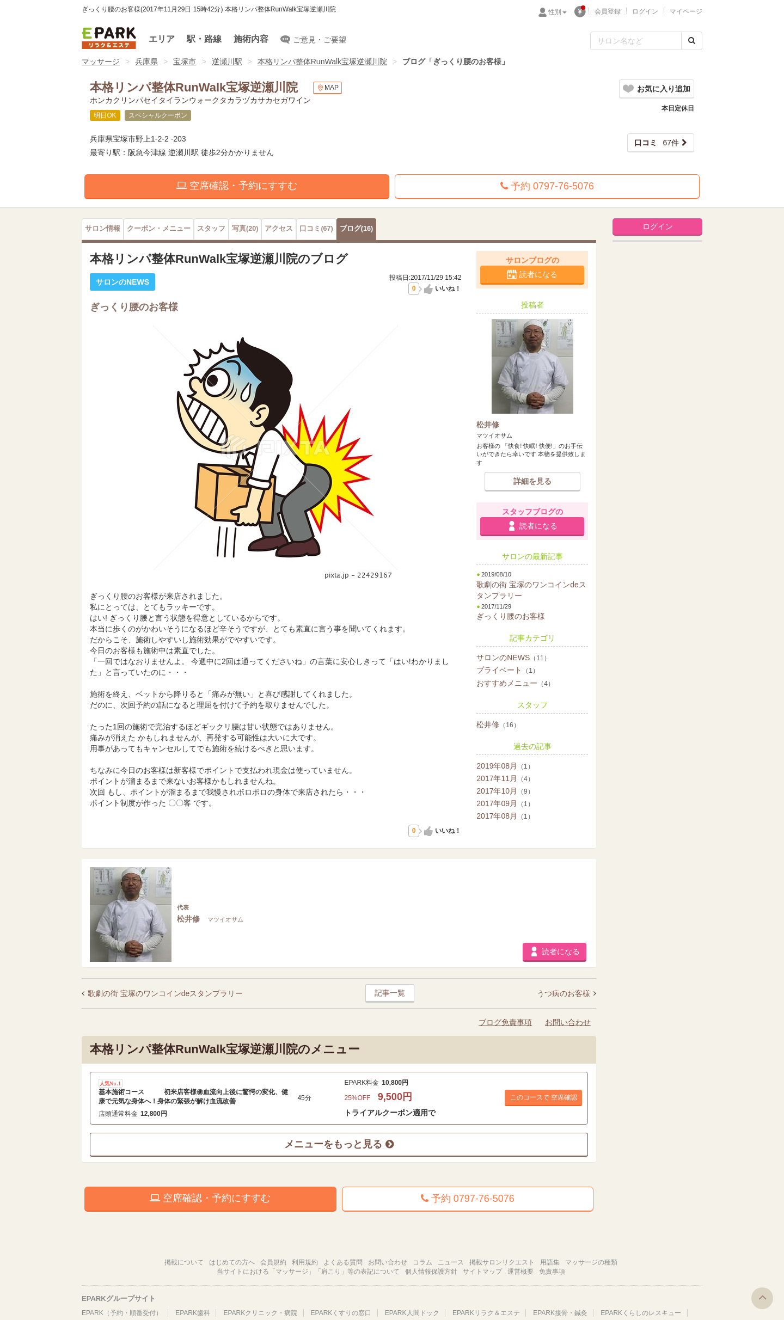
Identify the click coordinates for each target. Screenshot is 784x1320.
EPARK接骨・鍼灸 (560, 1313)
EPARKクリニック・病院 (260, 1313)
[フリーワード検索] (636, 41)
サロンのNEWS (513, 657)
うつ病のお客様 (564, 993)
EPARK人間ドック (412, 1313)
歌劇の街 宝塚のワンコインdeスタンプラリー (165, 993)
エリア (162, 39)
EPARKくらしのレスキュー (641, 1313)
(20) (245, 228)
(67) (316, 228)
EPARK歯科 (192, 1313)
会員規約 (273, 1262)
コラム (422, 1262)
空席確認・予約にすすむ (236, 185)
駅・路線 (204, 39)
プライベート (507, 670)
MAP (327, 88)
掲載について (184, 1262)
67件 (656, 142)
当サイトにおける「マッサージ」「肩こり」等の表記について (308, 1271)
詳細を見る (532, 481)
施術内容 (251, 39)
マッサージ (101, 61)
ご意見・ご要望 (313, 39)
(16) (356, 228)
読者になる (538, 274)
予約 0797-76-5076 (547, 186)
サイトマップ (482, 1271)
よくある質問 (343, 1262)
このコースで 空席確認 (543, 1097)
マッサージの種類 (591, 1262)
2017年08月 (505, 816)
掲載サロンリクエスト (502, 1262)
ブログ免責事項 (505, 1022)
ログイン (645, 11)
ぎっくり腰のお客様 (510, 616)
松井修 (497, 724)
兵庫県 (146, 61)
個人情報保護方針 (431, 1271)
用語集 (550, 1262)
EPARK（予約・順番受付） (122, 1313)
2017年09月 (505, 803)
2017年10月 (505, 791)
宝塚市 (184, 61)
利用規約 (305, 1262)
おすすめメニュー (515, 683)
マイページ (686, 11)
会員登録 (608, 11)
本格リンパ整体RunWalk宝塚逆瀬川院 (322, 61)
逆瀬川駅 (227, 61)
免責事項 (552, 1271)
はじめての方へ (232, 1262)
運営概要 (520, 1271)
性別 (557, 12)
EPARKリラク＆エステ (109, 38)
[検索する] (692, 41)
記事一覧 (390, 993)
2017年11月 (505, 778)
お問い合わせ (568, 1022)
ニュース (451, 1262)
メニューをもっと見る (338, 1144)
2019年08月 (505, 766)
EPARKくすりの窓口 (341, 1313)
